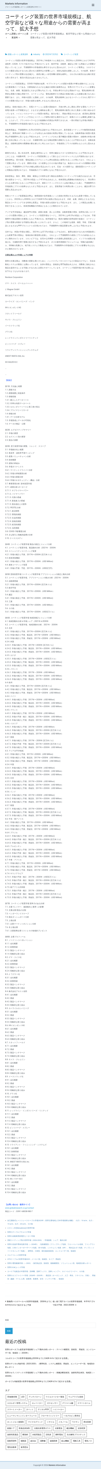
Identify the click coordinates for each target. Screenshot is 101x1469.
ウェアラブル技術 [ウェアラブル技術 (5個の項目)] (75, 1397)
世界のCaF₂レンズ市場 (16, 1267)
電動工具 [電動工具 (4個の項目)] (76, 1441)
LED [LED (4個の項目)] (22, 1397)
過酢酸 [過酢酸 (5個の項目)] (43, 1441)
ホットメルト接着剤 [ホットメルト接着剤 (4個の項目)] (15, 1422)
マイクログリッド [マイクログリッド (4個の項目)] (35, 1422)
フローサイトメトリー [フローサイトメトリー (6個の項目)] (50, 1416)
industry (36, 54)
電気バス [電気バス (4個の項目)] (88, 1441)
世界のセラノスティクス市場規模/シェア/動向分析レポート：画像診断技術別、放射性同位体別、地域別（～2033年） (50, 1374)
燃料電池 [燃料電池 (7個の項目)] (59, 1434)
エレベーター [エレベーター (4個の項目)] (37, 1403)
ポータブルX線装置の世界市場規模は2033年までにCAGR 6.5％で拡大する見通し (38, 1381)
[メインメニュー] (93, 5)
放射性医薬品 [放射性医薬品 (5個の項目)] (12, 1434)
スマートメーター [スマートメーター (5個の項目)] (14, 1409)
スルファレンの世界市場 (16, 1255)
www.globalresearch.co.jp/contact (19, 1208)
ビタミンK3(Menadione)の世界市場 (20, 1228)
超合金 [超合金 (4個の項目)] (33, 1441)
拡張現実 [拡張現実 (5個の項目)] (81, 1428)
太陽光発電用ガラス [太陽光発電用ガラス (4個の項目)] (42, 1428)
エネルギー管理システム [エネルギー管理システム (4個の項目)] (17, 1403)
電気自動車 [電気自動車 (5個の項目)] (11, 1447)
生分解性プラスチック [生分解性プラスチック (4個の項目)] (76, 1434)
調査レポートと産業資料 (18, 54)
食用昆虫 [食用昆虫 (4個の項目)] (24, 1447)
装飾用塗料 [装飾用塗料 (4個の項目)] (11, 1441)
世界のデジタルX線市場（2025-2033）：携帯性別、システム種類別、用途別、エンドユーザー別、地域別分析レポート (50, 1365)
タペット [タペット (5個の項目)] (30, 1409)
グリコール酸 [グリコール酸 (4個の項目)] (67, 1403)
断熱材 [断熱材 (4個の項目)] (25, 1434)
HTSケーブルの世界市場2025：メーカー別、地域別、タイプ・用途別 (34, 1259)
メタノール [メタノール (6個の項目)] (63, 1422)
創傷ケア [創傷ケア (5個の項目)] (11, 1428)
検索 (7, 1320)
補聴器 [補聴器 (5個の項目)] (23, 1441)
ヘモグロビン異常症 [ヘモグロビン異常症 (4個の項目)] (72, 1416)
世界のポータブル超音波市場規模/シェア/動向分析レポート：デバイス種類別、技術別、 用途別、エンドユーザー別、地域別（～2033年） (50, 1351)
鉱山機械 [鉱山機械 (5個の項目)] (65, 1441)
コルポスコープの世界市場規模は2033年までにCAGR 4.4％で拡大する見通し (37, 1358)
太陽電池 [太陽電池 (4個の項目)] (58, 1428)
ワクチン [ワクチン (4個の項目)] (75, 1422)
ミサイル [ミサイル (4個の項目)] (50, 1422)
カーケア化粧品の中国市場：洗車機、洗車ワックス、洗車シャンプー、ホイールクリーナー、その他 (45, 1271)
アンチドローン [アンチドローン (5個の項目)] (35, 1397)
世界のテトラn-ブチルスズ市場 (19, 1232)
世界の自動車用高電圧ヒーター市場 (21, 1236)
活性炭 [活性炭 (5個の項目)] (48, 1434)
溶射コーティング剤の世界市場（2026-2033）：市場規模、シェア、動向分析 (37, 1240)
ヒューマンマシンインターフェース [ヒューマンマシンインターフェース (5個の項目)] (22, 1416)
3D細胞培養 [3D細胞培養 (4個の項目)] (12, 1397)
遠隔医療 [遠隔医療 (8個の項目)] (53, 1441)
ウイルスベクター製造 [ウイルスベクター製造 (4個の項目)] (55, 1397)
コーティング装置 (71, 54)
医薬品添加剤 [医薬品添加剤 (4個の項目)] (24, 1428)
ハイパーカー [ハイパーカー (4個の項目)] (58, 1409)
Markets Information (16, 3)
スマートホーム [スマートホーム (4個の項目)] (83, 1403)
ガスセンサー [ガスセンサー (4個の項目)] (52, 1403)
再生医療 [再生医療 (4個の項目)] (87, 1422)
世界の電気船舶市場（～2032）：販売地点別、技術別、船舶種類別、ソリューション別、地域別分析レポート (49, 1263)
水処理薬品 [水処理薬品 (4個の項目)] (36, 1434)
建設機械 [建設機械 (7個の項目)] (70, 1428)
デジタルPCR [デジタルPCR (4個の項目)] (43, 1409)
